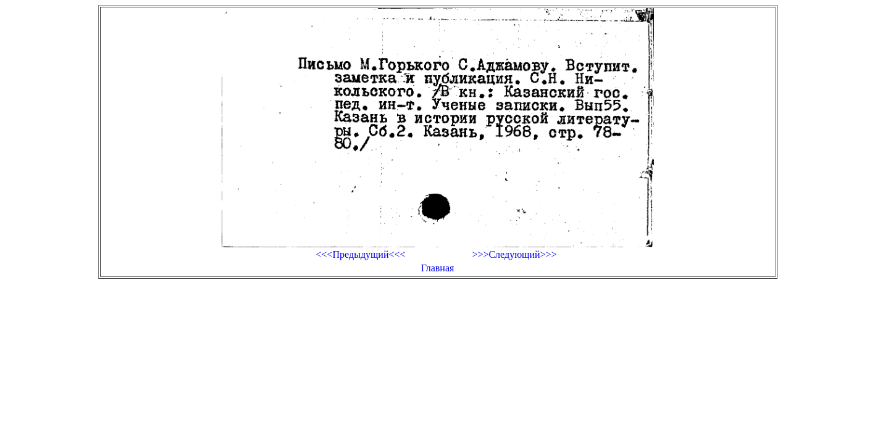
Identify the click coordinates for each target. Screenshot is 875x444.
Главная (437, 268)
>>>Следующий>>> (514, 254)
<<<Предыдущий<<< (360, 254)
